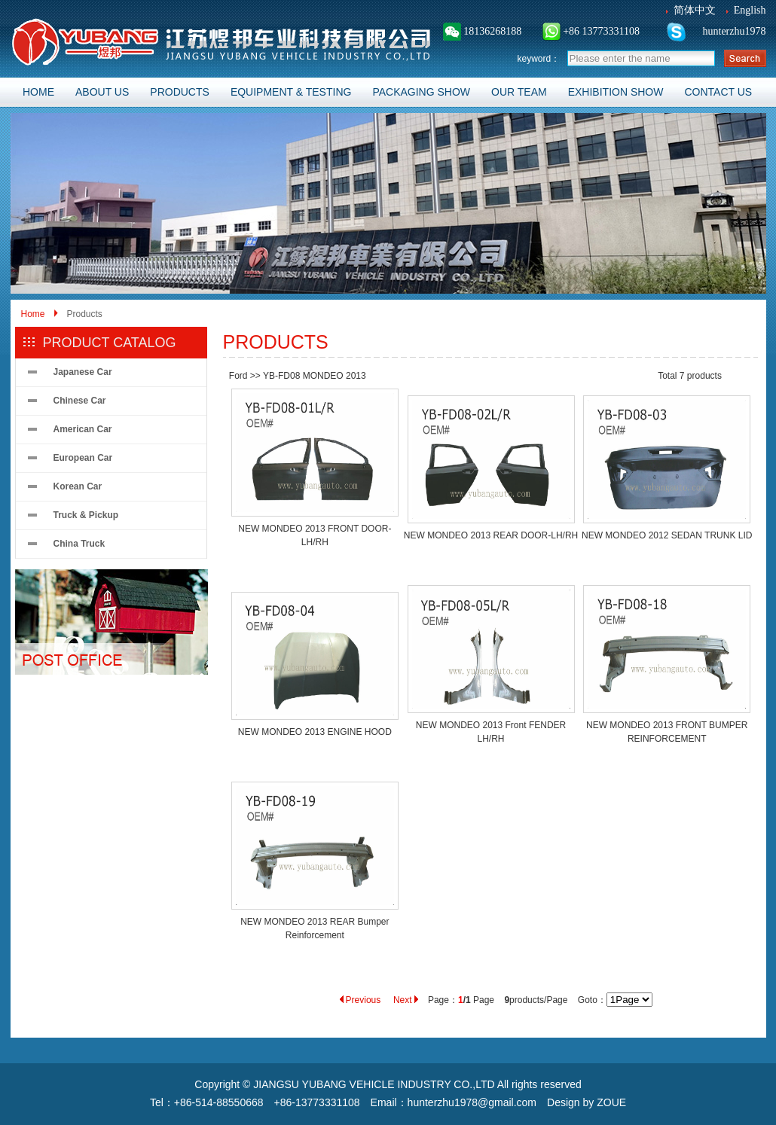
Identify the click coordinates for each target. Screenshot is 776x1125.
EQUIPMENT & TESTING (291, 92)
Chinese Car (79, 400)
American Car (82, 429)
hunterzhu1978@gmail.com (472, 1102)
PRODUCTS (179, 92)
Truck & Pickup (86, 515)
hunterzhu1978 (732, 31)
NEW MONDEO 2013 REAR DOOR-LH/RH (491, 535)
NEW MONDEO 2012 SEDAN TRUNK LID (667, 535)
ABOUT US (102, 92)
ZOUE (611, 1102)
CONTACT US (718, 92)
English (750, 10)
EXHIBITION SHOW (616, 92)
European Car (83, 458)
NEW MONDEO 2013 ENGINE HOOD (315, 732)
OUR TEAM (519, 92)
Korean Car (77, 486)
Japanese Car (82, 372)
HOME (38, 92)
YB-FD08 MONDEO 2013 (314, 375)
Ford (238, 375)
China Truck (79, 543)
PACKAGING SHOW (421, 92)
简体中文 (695, 10)
